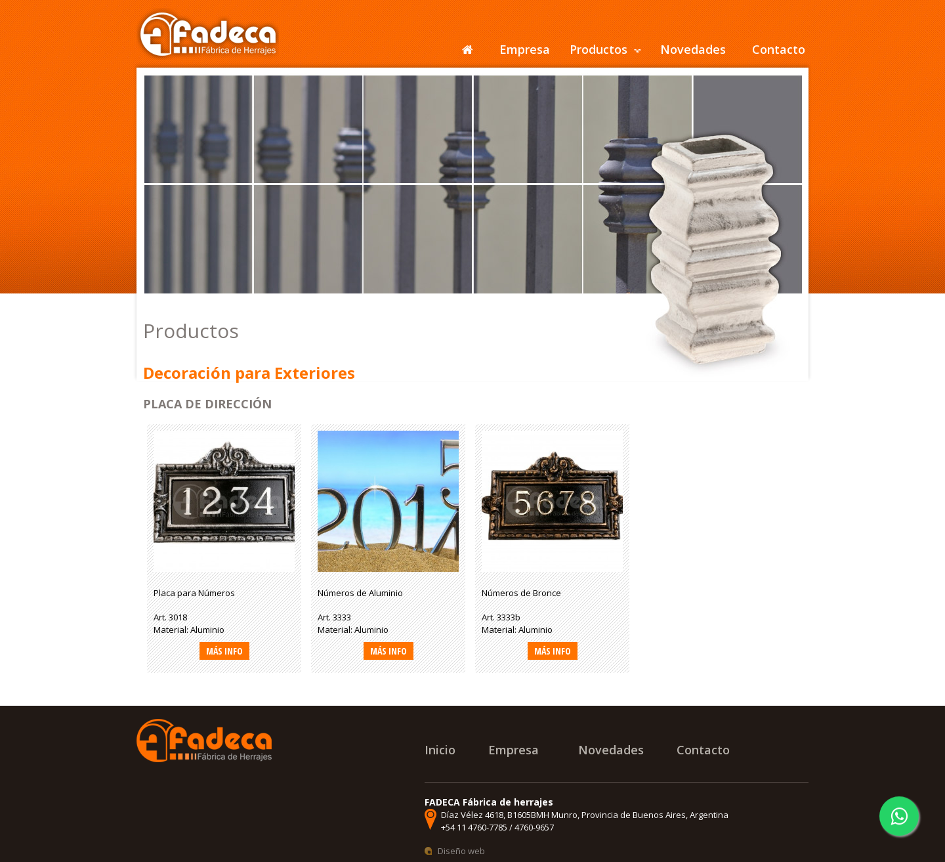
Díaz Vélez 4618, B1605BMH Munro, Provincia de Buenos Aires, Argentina (584, 815)
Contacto (778, 49)
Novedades (693, 49)
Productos (598, 49)
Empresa (524, 49)
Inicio (440, 750)
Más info (224, 651)
